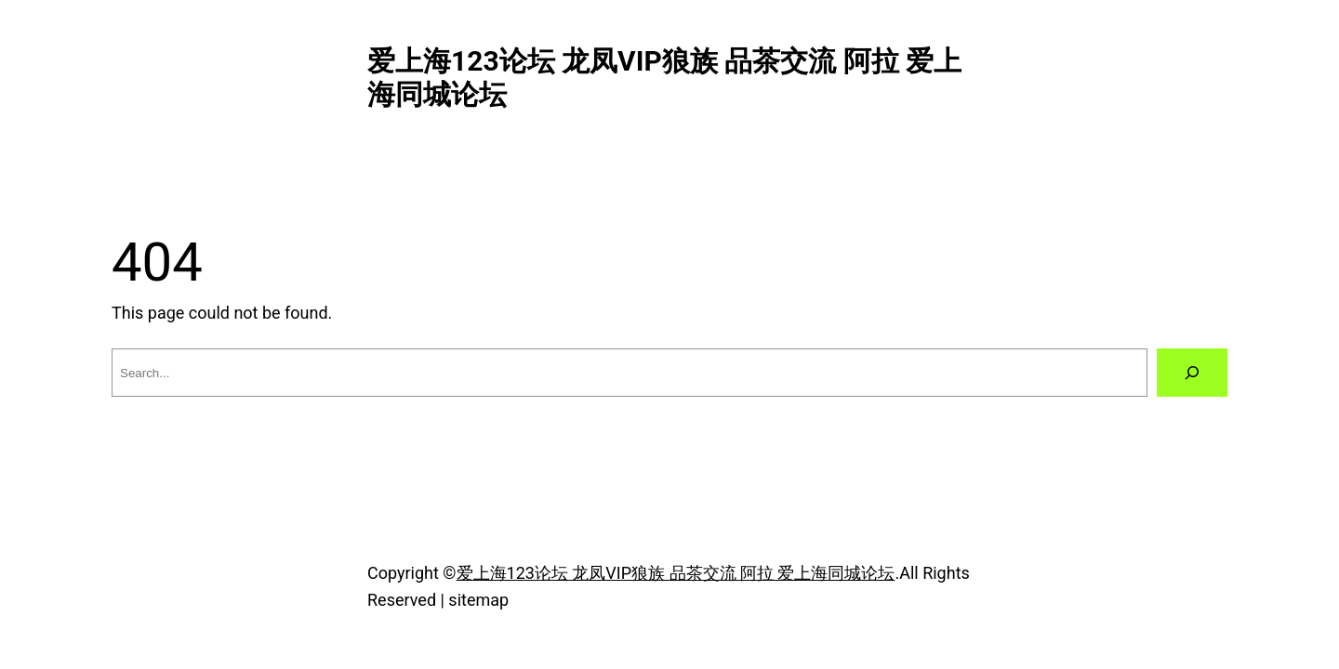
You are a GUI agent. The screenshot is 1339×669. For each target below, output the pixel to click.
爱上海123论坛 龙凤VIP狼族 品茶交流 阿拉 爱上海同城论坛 (676, 573)
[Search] (1192, 372)
